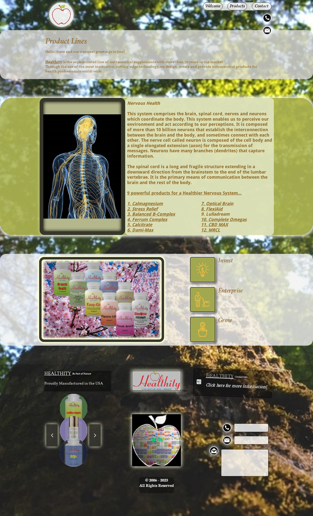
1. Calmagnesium (145, 203)
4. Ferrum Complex (147, 219)
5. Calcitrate (139, 224)
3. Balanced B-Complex (151, 214)
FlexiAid (214, 208)
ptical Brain (221, 203)
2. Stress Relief (142, 208)
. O (206, 203)
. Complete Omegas (226, 219)
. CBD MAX (217, 224)
